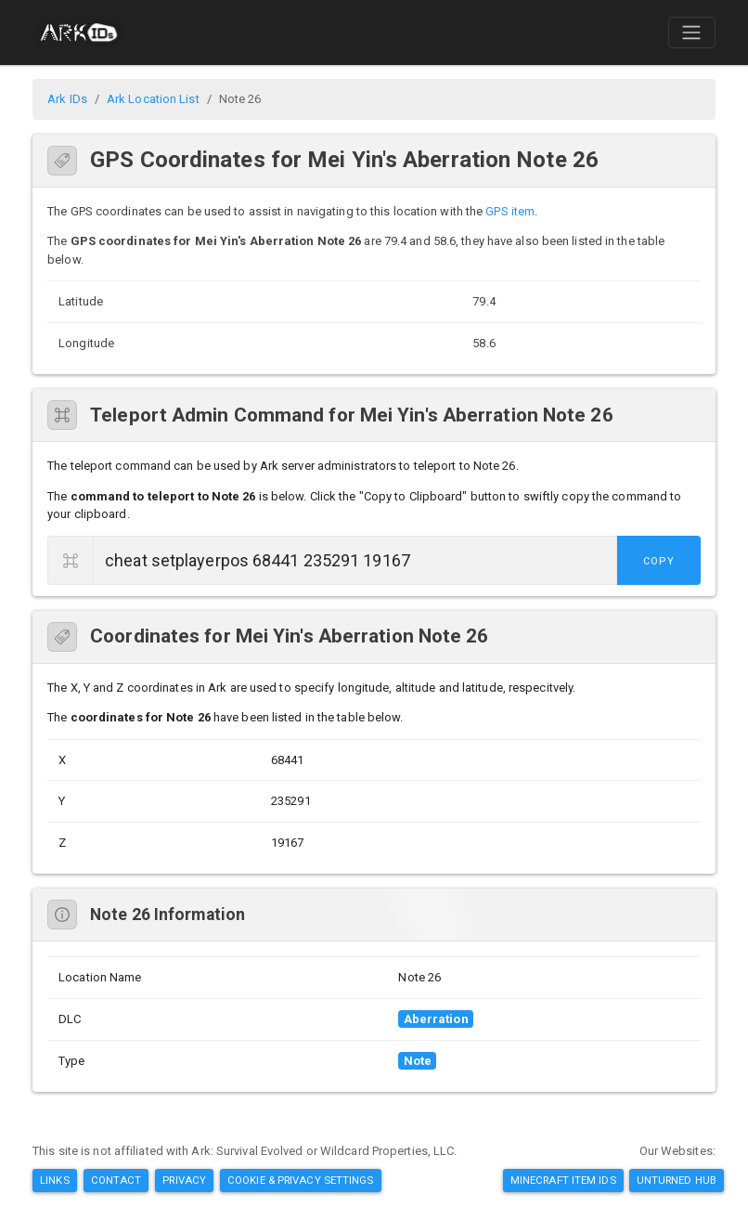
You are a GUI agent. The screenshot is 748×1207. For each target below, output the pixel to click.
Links (55, 1180)
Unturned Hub (676, 1180)
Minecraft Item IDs (563, 1180)
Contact (116, 1180)
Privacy (184, 1180)
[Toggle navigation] (691, 32)
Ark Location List (153, 99)
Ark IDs (67, 99)
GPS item (510, 211)
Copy (659, 561)
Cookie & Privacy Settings (300, 1180)
